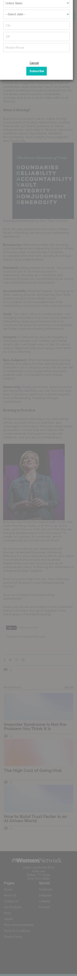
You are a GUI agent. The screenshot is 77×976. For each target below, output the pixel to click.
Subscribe (37, 96)
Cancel (34, 88)
